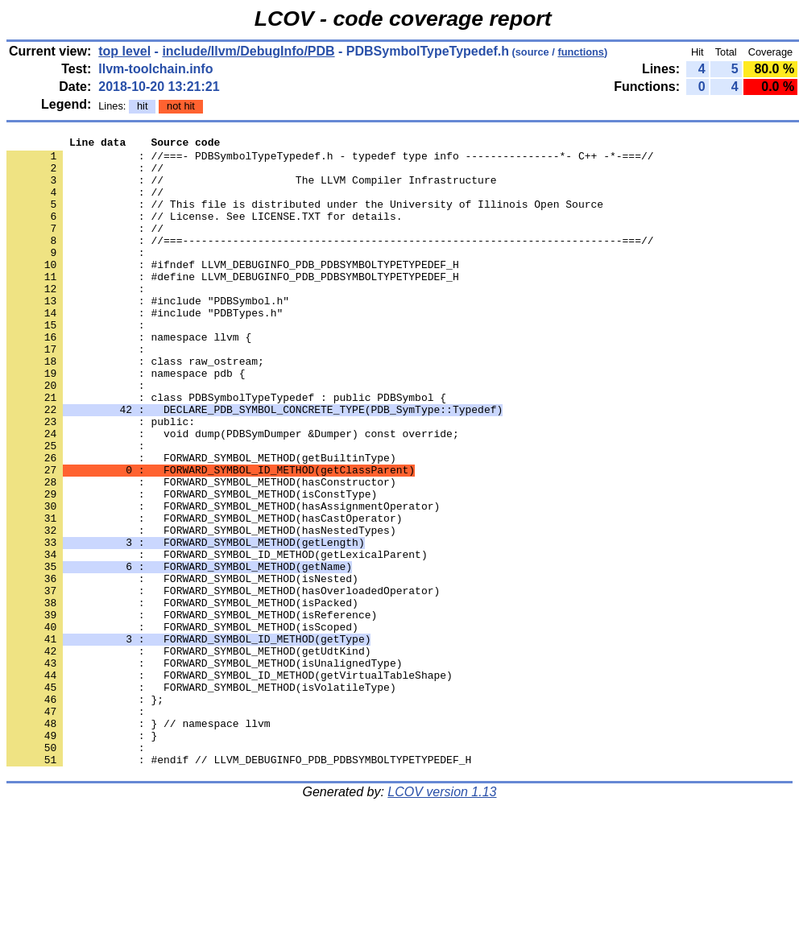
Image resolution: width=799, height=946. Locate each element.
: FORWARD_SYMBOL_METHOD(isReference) (191, 711)
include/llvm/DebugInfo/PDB (248, 51)
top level (124, 51)
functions (580, 52)
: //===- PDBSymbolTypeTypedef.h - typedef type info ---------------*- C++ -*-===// (329, 160)
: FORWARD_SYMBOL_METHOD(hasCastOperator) (204, 595)
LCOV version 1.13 (441, 917)
